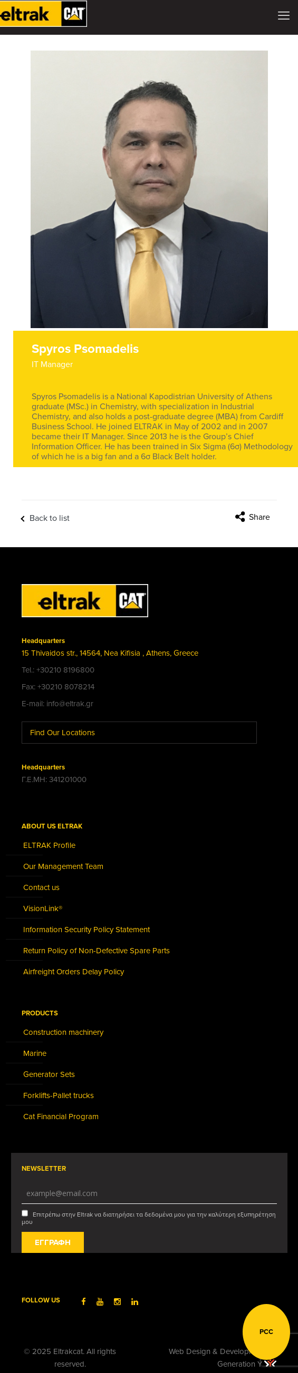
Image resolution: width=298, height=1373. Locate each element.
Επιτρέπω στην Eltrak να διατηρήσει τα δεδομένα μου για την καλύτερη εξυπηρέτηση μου (149, 1218)
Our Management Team (63, 866)
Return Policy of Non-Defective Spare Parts (96, 950)
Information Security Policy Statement (86, 929)
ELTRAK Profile (49, 845)
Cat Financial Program (61, 1116)
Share (259, 517)
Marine (34, 1053)
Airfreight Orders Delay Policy (73, 971)
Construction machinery (63, 1032)
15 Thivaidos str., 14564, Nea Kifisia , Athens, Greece (110, 653)
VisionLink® (42, 908)
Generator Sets (49, 1074)
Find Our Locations (70, 732)
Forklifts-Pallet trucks (58, 1095)
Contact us (41, 887)
